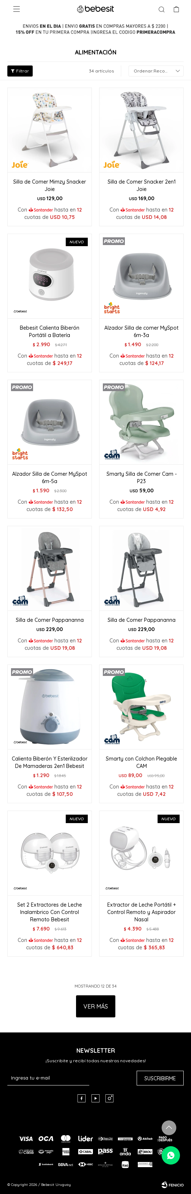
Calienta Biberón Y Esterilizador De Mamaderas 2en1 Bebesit (49, 762)
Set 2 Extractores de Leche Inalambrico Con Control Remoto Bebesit (49, 912)
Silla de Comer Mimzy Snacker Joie (49, 185)
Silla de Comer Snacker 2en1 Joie (142, 185)
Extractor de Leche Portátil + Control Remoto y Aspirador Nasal (141, 912)
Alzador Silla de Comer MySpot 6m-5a (49, 478)
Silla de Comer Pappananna (50, 620)
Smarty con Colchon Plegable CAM (141, 762)
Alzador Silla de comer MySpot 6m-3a (141, 332)
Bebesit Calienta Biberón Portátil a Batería (49, 332)
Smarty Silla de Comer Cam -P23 (142, 478)
